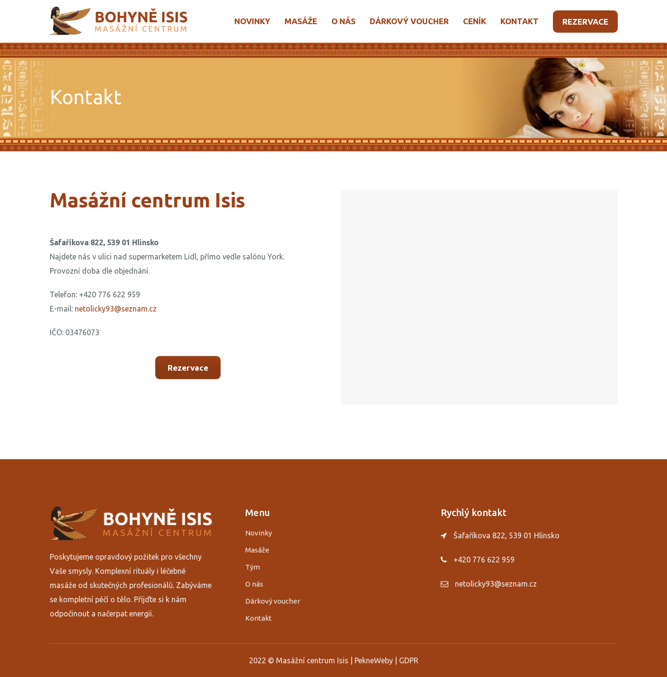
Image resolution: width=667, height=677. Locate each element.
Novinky (252, 21)
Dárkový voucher (409, 21)
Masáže (301, 21)
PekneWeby (374, 660)
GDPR (408, 660)
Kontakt (519, 21)
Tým (252, 567)
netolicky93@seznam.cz (116, 308)
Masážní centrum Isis (312, 660)
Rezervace (585, 21)
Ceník (474, 21)
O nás (343, 21)
